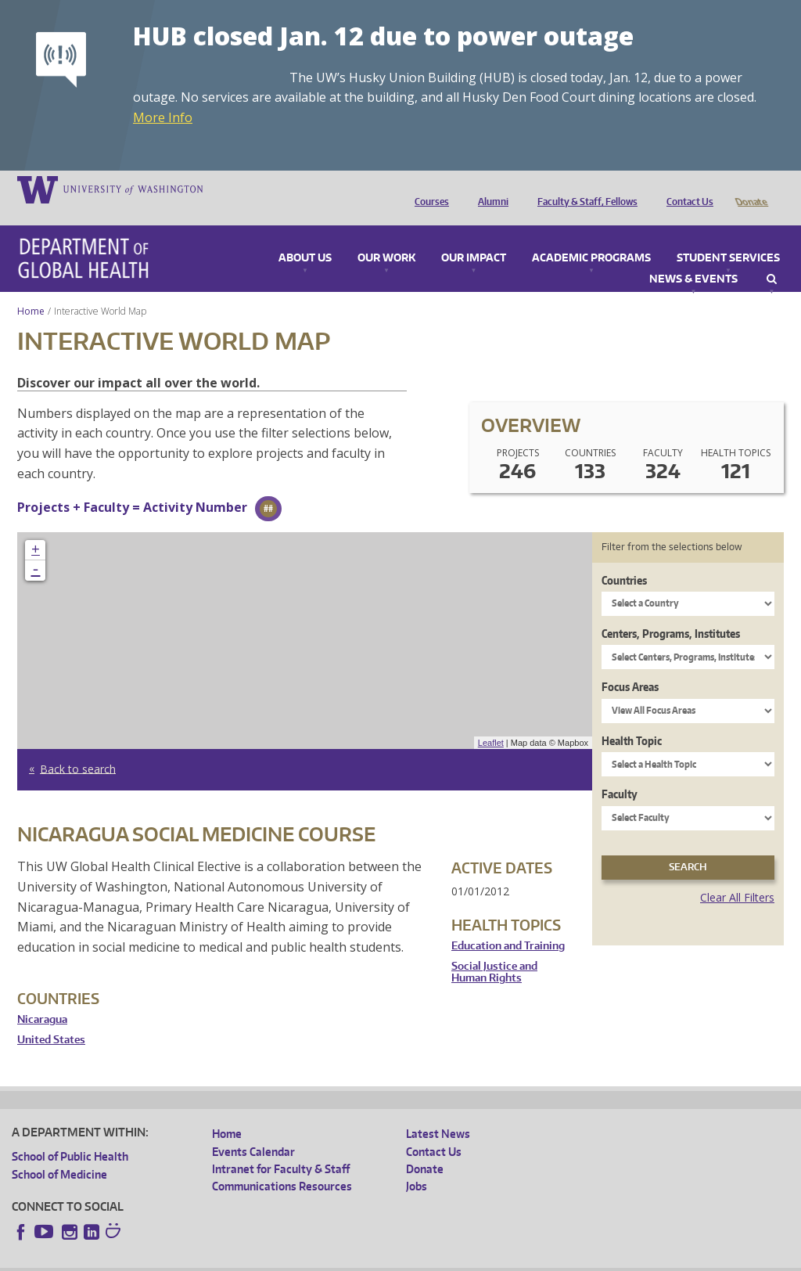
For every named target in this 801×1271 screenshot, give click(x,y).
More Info (162, 117)
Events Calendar (253, 1129)
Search (772, 257)
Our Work (386, 236)
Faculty (620, 772)
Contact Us (686, 188)
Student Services (728, 236)
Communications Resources (282, 1164)
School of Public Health (70, 1134)
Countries (624, 558)
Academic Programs (591, 236)
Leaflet (491, 721)
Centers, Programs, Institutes (671, 611)
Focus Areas (630, 665)
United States (51, 1018)
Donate (750, 188)
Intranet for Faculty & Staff (281, 1147)
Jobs (416, 1164)
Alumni (489, 188)
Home (31, 289)
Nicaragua (42, 997)
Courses (428, 188)
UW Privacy (219, 1259)
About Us (305, 236)
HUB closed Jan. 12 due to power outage (383, 35)
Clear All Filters (737, 875)
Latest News (438, 1111)
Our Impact (473, 236)
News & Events (693, 257)
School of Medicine (59, 1152)
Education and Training (508, 924)
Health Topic (632, 719)
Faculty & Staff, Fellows (583, 188)
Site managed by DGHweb (375, 1259)
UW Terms (282, 1259)
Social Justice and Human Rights (494, 950)
